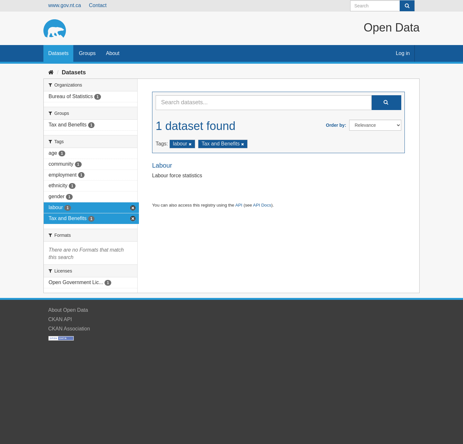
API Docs (262, 205)
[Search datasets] (382, 5)
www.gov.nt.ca (64, 5)
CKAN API (60, 319)
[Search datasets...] (264, 102)
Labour (162, 165)
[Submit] (407, 5)
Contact (97, 5)
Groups (87, 53)
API (238, 205)
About (113, 53)
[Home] (51, 72)
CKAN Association (69, 328)
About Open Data (68, 310)
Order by (335, 125)
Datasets (58, 53)
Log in (403, 53)
